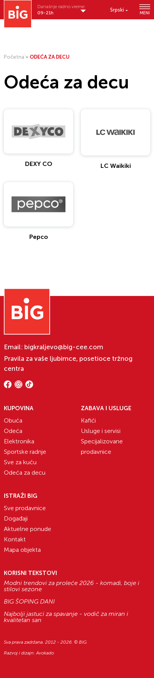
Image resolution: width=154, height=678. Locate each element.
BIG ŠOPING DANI (29, 602)
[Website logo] (18, 14)
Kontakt (15, 539)
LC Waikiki (115, 165)
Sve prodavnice (25, 508)
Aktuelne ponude (27, 529)
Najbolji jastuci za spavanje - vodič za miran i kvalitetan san (66, 617)
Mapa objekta (22, 549)
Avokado (45, 653)
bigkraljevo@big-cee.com (63, 347)
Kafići (88, 420)
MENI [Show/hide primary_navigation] (144, 9)
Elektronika (19, 441)
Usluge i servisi (101, 431)
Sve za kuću (20, 462)
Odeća (13, 431)
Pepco (38, 236)
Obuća (13, 420)
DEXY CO (38, 163)
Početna (14, 57)
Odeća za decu (24, 472)
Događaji (16, 518)
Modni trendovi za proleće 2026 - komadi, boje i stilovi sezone (71, 586)
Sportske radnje (25, 451)
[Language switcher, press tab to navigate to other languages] (119, 10)
